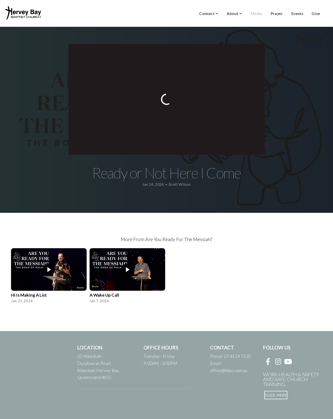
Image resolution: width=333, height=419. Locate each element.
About (234, 13)
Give (316, 13)
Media (256, 13)
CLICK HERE (275, 394)
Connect (208, 13)
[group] (49, 276)
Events (297, 13)
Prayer (277, 13)
